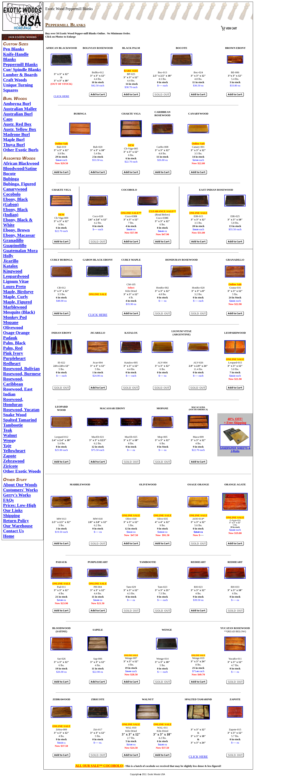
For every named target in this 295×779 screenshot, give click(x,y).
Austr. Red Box (17, 124)
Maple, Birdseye (18, 291)
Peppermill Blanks (20, 64)
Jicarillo (10, 260)
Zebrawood (13, 460)
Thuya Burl (14, 144)
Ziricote (10, 466)
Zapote (9, 455)
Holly (8, 255)
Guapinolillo (14, 245)
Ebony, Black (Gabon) (15, 202)
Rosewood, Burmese (22, 373)
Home (8, 536)
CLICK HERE (61, 96)
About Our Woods (20, 484)
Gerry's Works (17, 495)
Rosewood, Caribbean (13, 381)
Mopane (10, 322)
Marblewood (15, 307)
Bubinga (11, 178)
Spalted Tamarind (20, 419)
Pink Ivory (13, 353)
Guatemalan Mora (20, 250)
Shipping (11, 515)
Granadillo (13, 240)
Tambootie (13, 425)
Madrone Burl (16, 134)
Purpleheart (14, 358)
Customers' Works (20, 489)
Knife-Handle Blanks (15, 57)
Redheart (11, 363)
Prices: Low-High (19, 505)
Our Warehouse (18, 525)
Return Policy (16, 520)
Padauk (10, 337)
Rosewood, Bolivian (21, 368)
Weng (8, 440)
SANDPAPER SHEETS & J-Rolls (235, 450)
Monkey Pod (15, 317)
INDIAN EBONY (61, 332)
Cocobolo (11, 194)
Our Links (13, 510)
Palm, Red (13, 348)
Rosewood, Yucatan (21, 409)
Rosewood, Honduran (13, 402)
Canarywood (15, 189)
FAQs (8, 500)
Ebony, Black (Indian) (15, 212)
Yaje (7, 445)
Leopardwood (16, 276)
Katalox (10, 265)
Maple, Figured (17, 301)
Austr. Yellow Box (19, 129)
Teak (7, 430)
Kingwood (12, 271)
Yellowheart (14, 450)
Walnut (10, 435)
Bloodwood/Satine (20, 168)
